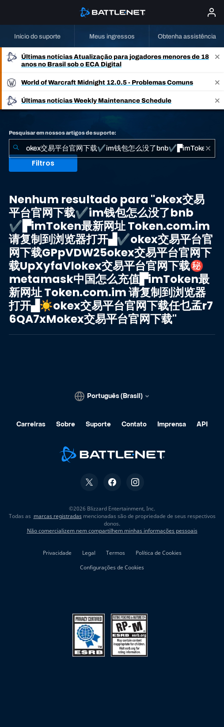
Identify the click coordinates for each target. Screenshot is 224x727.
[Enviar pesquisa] (16, 148)
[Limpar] (208, 148)
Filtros (43, 163)
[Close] (217, 60)
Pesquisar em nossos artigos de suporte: (62, 133)
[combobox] (112, 148)
